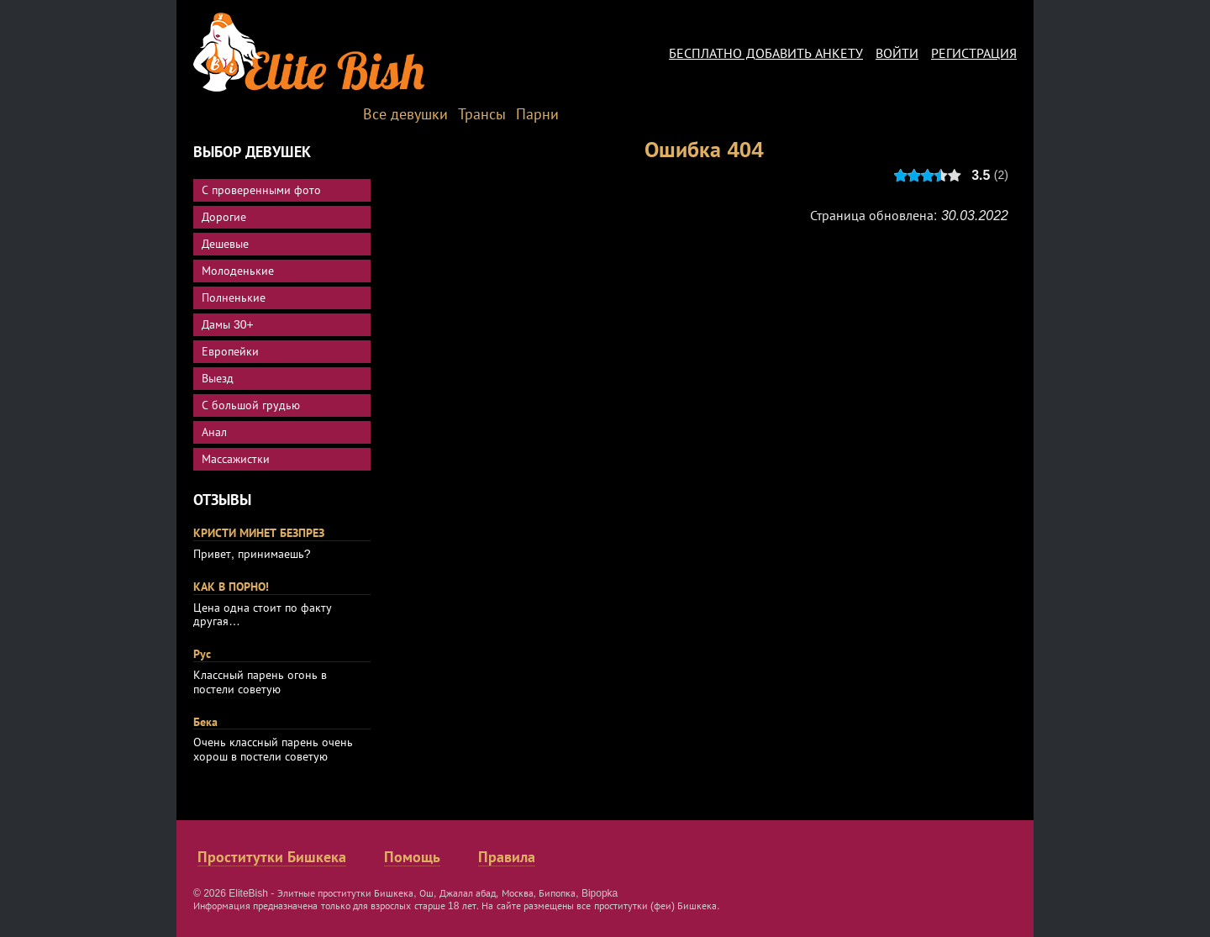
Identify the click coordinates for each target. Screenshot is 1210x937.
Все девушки (405, 114)
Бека (205, 722)
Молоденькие (238, 270)
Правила (506, 857)
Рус (202, 654)
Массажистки (236, 459)
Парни (537, 114)
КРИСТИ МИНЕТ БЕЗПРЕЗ (258, 533)
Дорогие (224, 217)
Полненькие (234, 297)
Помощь (412, 857)
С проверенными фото (261, 190)
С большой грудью (251, 405)
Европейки (230, 351)
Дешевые (225, 243)
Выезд (218, 378)
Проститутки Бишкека (271, 857)
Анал (214, 432)
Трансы (482, 114)
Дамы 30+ (228, 324)
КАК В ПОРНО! (231, 586)
